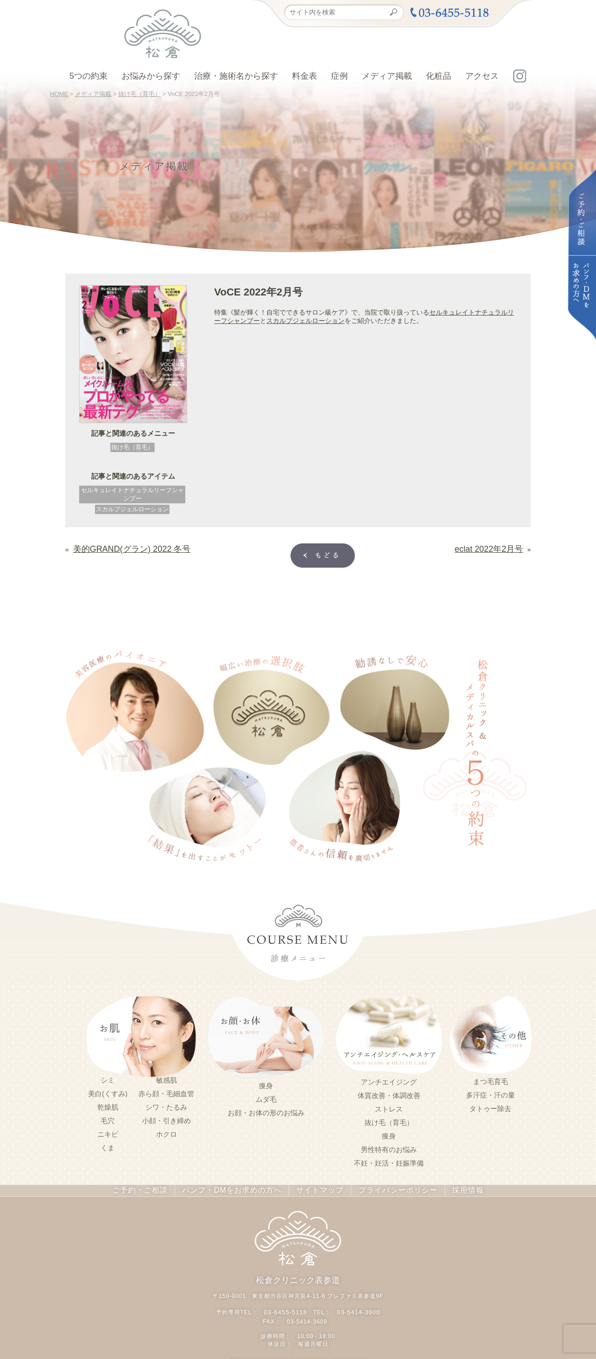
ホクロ (166, 1132)
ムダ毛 (266, 1097)
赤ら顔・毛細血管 (166, 1092)
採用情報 (453, 1188)
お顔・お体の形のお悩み (266, 1111)
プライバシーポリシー (387, 1188)
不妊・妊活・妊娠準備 (389, 1161)
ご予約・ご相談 (152, 1188)
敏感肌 (166, 1078)
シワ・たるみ (166, 1105)
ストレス (389, 1107)
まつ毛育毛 (490, 1080)
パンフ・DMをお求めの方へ (235, 1188)
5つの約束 (88, 76)
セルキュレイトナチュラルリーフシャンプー (132, 494)
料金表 (304, 76)
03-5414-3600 (357, 1308)
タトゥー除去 (490, 1107)
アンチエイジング (389, 1080)
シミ (108, 1078)
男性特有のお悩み (389, 1148)
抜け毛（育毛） (132, 447)
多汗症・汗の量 (490, 1093)
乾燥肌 (107, 1105)
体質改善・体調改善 (389, 1094)
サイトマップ (315, 1188)
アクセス (482, 76)
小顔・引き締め (166, 1119)
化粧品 (438, 76)
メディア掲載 (387, 76)
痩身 (266, 1084)
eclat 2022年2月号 (496, 547)
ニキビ (107, 1132)
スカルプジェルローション (132, 509)
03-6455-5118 (287, 1308)
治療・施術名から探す (236, 76)
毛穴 (108, 1119)
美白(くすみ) (108, 1092)
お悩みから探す (151, 76)
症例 (339, 76)
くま (108, 1146)
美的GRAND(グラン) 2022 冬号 (119, 547)
